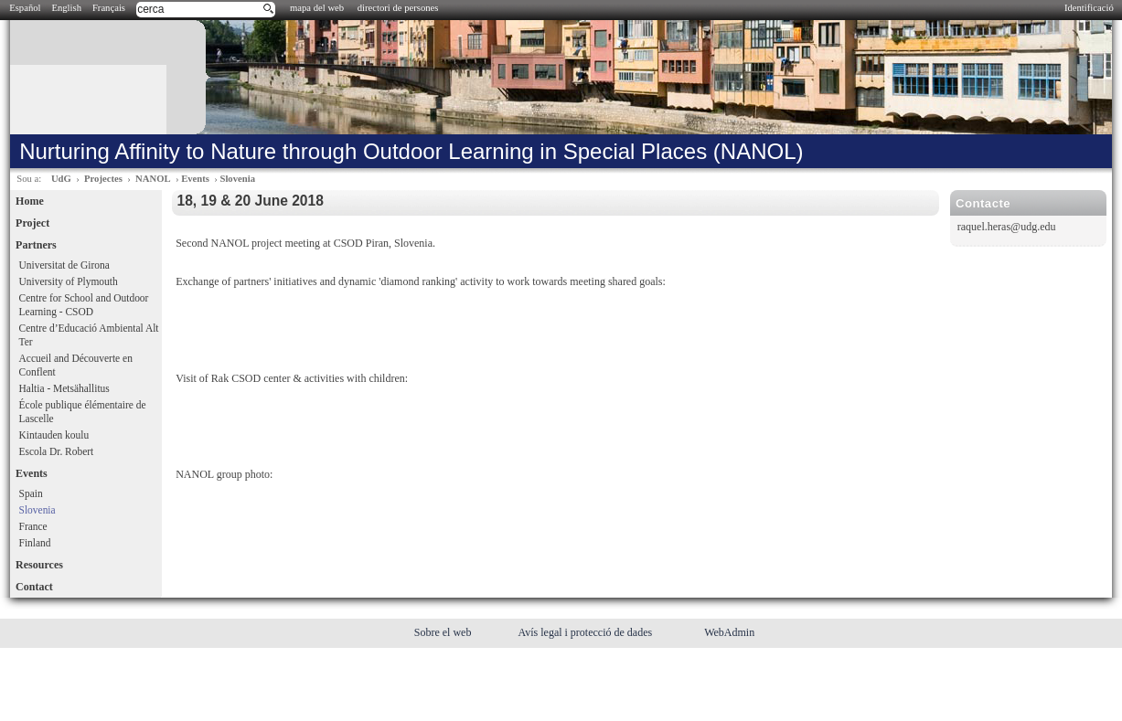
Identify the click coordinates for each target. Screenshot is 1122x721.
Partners (36, 245)
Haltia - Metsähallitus (64, 388)
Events (195, 179)
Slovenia (237, 179)
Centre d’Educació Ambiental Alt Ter (89, 335)
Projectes (103, 179)
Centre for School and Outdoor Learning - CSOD (84, 304)
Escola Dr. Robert (56, 451)
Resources (39, 564)
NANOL (152, 179)
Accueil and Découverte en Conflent (76, 365)
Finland (35, 542)
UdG (61, 179)
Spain (31, 493)
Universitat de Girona (64, 265)
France (33, 526)
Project (32, 223)
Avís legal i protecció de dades (586, 632)
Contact (34, 586)
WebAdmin (729, 632)
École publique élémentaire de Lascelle (82, 411)
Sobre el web (444, 632)
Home (30, 201)
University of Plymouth (68, 281)
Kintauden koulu (54, 434)
